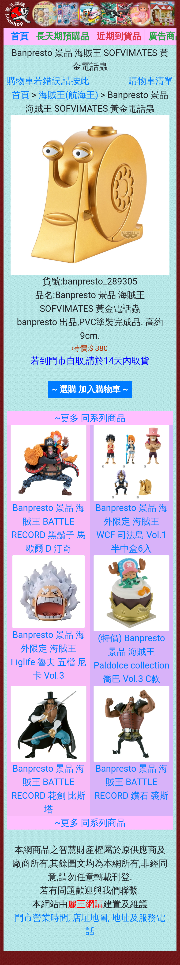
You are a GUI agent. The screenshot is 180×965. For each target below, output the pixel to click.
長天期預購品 (62, 36)
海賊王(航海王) (68, 95)
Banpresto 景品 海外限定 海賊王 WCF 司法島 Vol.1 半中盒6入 (131, 505)
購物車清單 (150, 80)
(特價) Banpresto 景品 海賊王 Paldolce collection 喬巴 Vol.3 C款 (131, 635)
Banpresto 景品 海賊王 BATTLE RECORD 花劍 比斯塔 (48, 766)
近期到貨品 (119, 36)
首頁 (20, 36)
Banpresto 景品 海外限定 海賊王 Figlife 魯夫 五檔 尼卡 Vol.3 (48, 633)
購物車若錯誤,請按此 (48, 80)
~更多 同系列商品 (90, 418)
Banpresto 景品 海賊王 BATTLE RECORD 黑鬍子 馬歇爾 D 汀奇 (48, 505)
